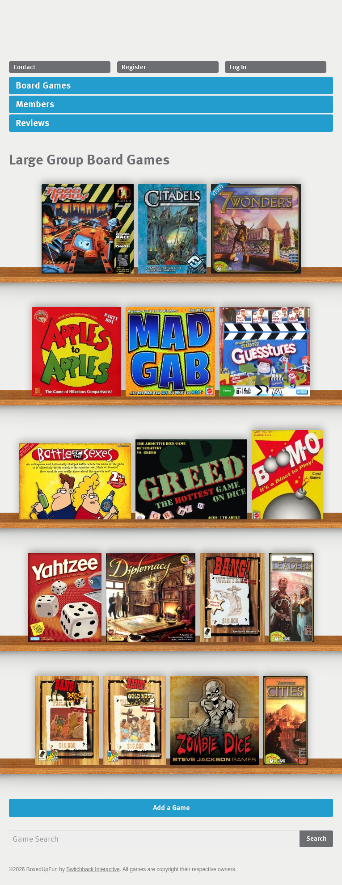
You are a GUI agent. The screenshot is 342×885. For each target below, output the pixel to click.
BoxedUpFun (165, 33)
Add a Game (171, 807)
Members (35, 103)
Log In (237, 67)
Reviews (32, 122)
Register (134, 67)
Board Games (43, 85)
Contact (24, 67)
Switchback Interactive (92, 869)
